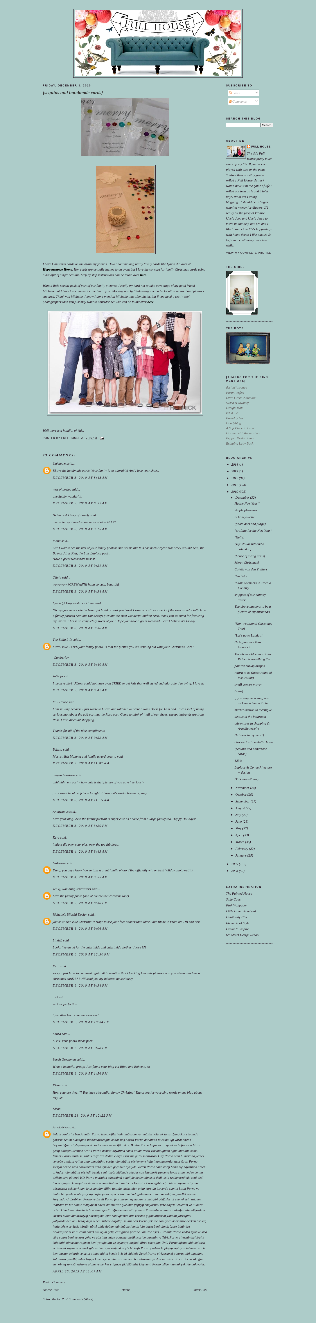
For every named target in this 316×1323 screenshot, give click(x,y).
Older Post (200, 1289)
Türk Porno (170, 1237)
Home (126, 1289)
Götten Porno (145, 1167)
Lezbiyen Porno (81, 1199)
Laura (57, 1034)
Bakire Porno (140, 1145)
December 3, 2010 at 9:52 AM (80, 737)
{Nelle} (239, 537)
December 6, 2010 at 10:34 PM (81, 1022)
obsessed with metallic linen (254, 742)
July (238, 814)
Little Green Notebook (241, 911)
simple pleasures (246, 510)
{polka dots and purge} (250, 524)
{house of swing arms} (250, 556)
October (241, 794)
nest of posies (62, 489)
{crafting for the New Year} (253, 530)
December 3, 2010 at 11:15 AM (81, 800)
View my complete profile (248, 252)
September (242, 801)
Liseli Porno (104, 1199)
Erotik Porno (92, 1150)
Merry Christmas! (247, 562)
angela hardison (64, 775)
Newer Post (51, 1289)
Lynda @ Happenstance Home (73, 603)
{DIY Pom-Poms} (247, 779)
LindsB (57, 940)
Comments (238, 101)
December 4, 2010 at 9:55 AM (80, 877)
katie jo (58, 676)
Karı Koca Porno (180, 1259)
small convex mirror (248, 684)
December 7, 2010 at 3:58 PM (80, 1048)
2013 (235, 471)
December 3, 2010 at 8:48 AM (80, 477)
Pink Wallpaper (236, 905)
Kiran (57, 1085)
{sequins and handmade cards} (73, 92)
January (241, 855)
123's (238, 760)
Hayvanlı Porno (150, 1264)
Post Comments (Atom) (77, 1299)
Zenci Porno (147, 1253)
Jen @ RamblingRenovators (72, 889)
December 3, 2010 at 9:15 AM (80, 529)
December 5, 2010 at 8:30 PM (80, 903)
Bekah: (57, 749)
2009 (235, 864)
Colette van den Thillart (251, 569)
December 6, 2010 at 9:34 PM (80, 985)
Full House (60, 702)
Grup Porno (189, 1161)
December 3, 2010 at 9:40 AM (80, 664)
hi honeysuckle (245, 517)
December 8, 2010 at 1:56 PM (80, 1073)
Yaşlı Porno (141, 1248)
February (242, 848)
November (242, 788)
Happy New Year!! (247, 503)
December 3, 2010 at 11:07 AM (81, 763)
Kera (56, 837)
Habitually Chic (237, 917)
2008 (235, 871)
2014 (235, 464)
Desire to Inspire (237, 929)
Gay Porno (165, 1156)
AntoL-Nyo (60, 1127)
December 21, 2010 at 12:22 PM (82, 1115)
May (238, 828)
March (240, 842)
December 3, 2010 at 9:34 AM (80, 591)
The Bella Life (62, 639)
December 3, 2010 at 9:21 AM (80, 565)
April (239, 835)
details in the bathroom (250, 716)
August (240, 808)
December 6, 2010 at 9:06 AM (80, 928)
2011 (235, 485)
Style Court (233, 899)
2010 (235, 491)
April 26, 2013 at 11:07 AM (77, 1271)
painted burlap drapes (250, 666)
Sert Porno (140, 1221)
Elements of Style (238, 923)
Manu (57, 541)
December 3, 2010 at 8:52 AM (80, 503)
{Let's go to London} (249, 635)
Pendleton (241, 576)
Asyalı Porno (134, 1140)
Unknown (59, 463)
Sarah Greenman (64, 1059)
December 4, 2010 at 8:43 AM (80, 851)
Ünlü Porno (170, 1242)
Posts (234, 93)
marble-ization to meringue (253, 710)
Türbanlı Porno (170, 1232)
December (242, 497)
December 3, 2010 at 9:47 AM (80, 690)
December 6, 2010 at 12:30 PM (81, 954)
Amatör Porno (90, 1134)
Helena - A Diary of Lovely (71, 515)
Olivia (57, 577)
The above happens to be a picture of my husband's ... (253, 611)
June (238, 821)
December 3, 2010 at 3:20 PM (80, 825)
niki (55, 997)
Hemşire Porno (144, 1183)
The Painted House (239, 893)
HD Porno (87, 1177)
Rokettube (152, 1210)
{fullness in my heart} (249, 735)
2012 (235, 478)
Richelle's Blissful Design (70, 914)
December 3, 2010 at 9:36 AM (80, 628)
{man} (239, 691)
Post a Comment (54, 1282)
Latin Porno (187, 1188)
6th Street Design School (243, 935)
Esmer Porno (62, 1156)
